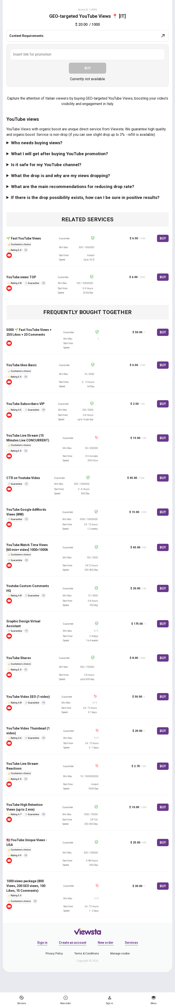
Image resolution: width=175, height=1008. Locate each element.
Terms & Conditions (86, 953)
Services (131, 942)
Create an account (72, 942)
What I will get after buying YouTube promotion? (59, 153)
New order (105, 942)
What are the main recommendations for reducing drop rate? (72, 186)
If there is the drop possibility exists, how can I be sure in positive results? (85, 197)
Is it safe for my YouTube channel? (46, 164)
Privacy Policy (54, 953)
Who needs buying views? (36, 142)
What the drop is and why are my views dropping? (60, 175)
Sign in (42, 942)
